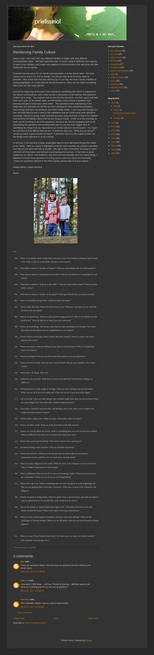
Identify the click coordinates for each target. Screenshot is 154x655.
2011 (113, 142)
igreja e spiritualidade (120, 71)
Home (56, 618)
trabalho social (117, 87)
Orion (113, 81)
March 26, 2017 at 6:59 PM (32, 591)
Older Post (92, 618)
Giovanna (115, 67)
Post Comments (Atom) (35, 623)
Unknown (24, 599)
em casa (114, 54)
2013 (113, 134)
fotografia (115, 64)
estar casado (116, 57)
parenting (115, 84)
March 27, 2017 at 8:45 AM (32, 607)
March (117, 110)
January (117, 118)
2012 (113, 138)
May (116, 106)
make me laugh (117, 77)
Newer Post (19, 618)
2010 (113, 146)
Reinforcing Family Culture (124, 113)
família (113, 61)
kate (22, 561)
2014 (113, 130)
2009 (113, 149)
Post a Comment (24, 613)
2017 (113, 103)
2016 (113, 123)
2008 (113, 153)
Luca (113, 74)
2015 (113, 126)
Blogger (88, 640)
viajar (113, 91)
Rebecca (24, 580)
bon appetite (116, 51)
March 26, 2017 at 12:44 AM (32, 572)
